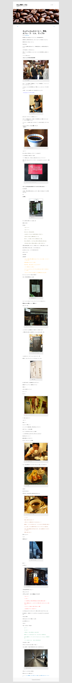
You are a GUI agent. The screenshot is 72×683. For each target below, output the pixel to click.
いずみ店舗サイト (22, 23)
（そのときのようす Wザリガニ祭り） (29, 92)
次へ (54, 26)
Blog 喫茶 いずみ (22, 5)
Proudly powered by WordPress (36, 679)
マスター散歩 (36, 675)
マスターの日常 (32, 675)
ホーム (18, 23)
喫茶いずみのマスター (43, 675)
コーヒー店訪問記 (28, 675)
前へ (17, 26)
